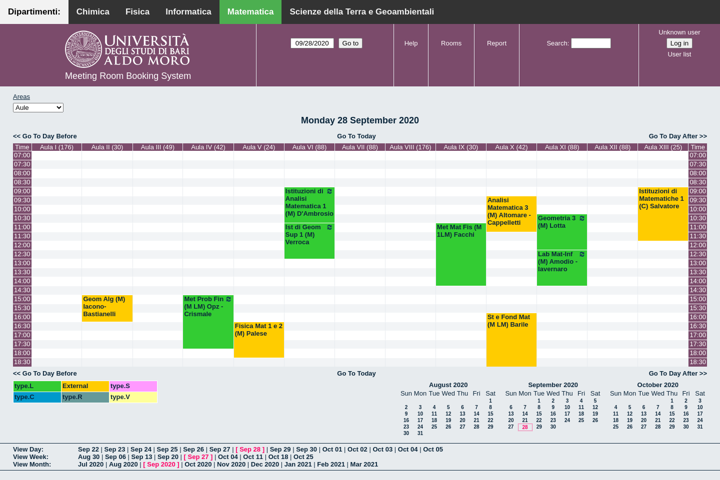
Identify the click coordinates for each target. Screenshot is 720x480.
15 (490, 414)
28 (476, 427)
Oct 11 (253, 457)
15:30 (22, 308)
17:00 (22, 335)
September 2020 (553, 385)
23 (406, 427)
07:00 (22, 155)
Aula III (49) (157, 147)
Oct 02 (358, 449)
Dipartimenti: (34, 11)
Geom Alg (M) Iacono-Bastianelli (104, 306)
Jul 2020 (91, 464)
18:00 (22, 353)
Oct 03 (382, 449)
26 (448, 427)
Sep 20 (168, 457)
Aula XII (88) (612, 147)
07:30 (22, 164)
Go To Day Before (49, 136)
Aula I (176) (57, 147)
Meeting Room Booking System (128, 76)
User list (679, 54)
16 (406, 420)
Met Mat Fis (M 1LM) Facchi (459, 230)
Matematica (251, 11)
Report (496, 43)
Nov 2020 (231, 464)
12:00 (22, 245)
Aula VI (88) (309, 147)
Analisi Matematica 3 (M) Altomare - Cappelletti (509, 211)
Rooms (451, 43)
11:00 (22, 227)
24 (420, 427)
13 (462, 414)
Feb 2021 (331, 464)
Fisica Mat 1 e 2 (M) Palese (258, 329)
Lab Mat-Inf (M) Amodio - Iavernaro (562, 261)
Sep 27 (220, 449)
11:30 (22, 236)
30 (406, 433)
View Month (31, 464)
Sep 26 (193, 449)
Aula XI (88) (562, 147)
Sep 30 (306, 449)
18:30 (22, 362)
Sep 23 (115, 449)
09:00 (22, 191)
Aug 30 (89, 457)
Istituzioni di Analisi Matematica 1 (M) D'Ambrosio (310, 202)
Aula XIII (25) (663, 147)
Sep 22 (88, 449)
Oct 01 (332, 449)
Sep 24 (141, 449)
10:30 (22, 218)
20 (462, 420)
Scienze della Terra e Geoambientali (362, 11)
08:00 (22, 173)
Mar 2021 (364, 464)
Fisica (138, 11)
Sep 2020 (161, 464)
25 (434, 427)
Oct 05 (433, 449)
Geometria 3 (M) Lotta (562, 221)
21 (476, 420)
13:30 (22, 272)
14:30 (22, 290)
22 (490, 420)
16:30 (22, 326)
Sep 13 (141, 457)
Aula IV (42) (208, 147)
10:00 (22, 209)
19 (448, 420)
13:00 (22, 263)
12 (448, 414)
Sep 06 (115, 457)
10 (420, 414)
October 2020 (658, 385)
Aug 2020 (123, 464)
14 (476, 414)
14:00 (22, 281)
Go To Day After (673, 136)
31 (420, 433)
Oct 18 (278, 457)
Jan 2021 (298, 464)
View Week (29, 457)
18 (434, 420)
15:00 (22, 299)
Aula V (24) (258, 147)
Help (411, 43)
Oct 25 (304, 457)
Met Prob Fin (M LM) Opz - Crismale (208, 306)
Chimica (93, 11)
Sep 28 (250, 449)
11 (434, 414)
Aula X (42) (511, 147)
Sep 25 (167, 449)
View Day (27, 449)
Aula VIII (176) (410, 147)
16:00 (22, 317)
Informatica (189, 11)
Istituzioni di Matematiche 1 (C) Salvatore (661, 198)
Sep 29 (280, 449)
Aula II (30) (108, 147)
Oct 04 (408, 449)
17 (420, 420)
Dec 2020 (265, 464)
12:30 (22, 254)
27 (462, 427)
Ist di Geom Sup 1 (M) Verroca (310, 234)
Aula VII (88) (360, 147)
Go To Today (356, 136)
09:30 (22, 200)
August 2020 (448, 385)
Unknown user (679, 32)
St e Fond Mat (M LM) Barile (509, 320)
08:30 (22, 182)
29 (490, 427)
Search (556, 43)
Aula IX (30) (461, 147)
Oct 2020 (198, 464)
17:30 (22, 344)
